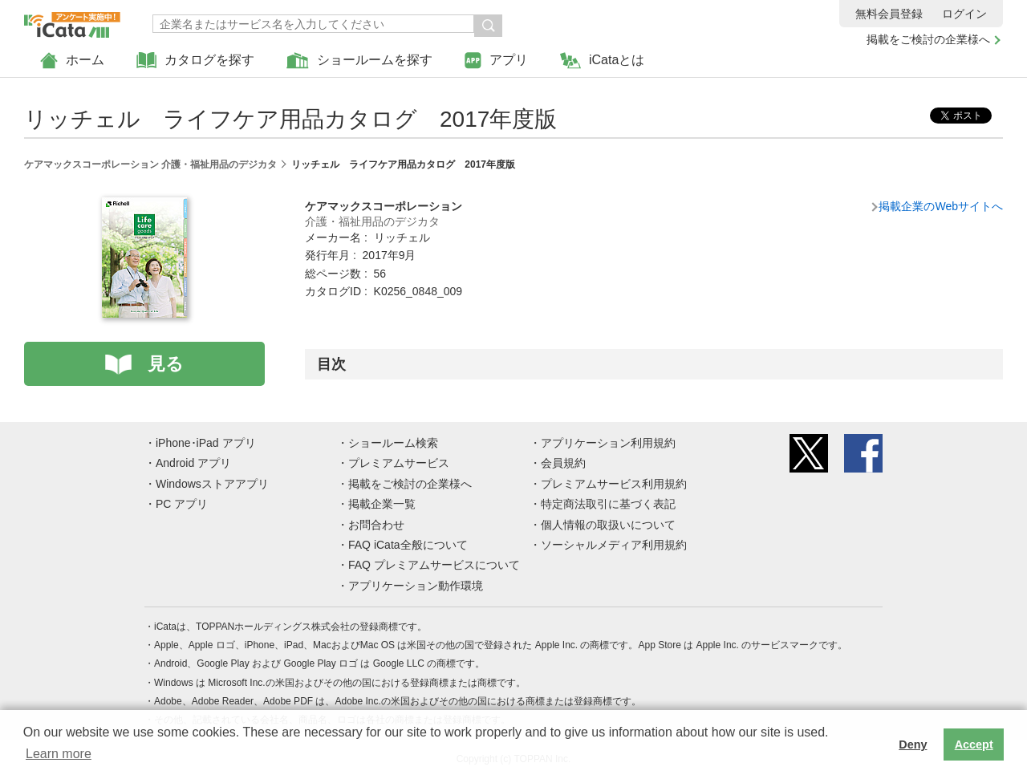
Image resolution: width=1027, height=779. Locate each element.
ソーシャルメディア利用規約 (614, 544)
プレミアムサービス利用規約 (614, 483)
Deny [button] (913, 744)
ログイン (964, 13)
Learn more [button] (58, 754)
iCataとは (602, 60)
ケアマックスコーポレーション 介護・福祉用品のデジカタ (150, 164)
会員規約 (563, 462)
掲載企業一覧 (382, 503)
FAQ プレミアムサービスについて (434, 564)
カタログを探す (195, 60)
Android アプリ (193, 462)
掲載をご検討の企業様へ (928, 39)
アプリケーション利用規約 (608, 442)
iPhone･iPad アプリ (206, 442)
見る (166, 364)
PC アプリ (182, 503)
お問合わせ (376, 524)
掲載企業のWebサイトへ (941, 206)
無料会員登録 (889, 13)
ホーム (72, 60)
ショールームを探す (359, 60)
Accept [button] (974, 744)
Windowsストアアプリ (212, 483)
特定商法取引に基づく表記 (608, 503)
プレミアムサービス (398, 462)
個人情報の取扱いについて (608, 524)
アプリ (496, 60)
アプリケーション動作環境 (415, 585)
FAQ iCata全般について (408, 544)
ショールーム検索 (393, 442)
